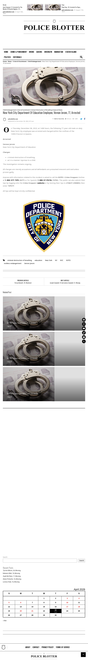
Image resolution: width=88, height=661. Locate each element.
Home (5, 61)
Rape (63, 5)
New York (48, 260)
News (10, 61)
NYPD (68, 260)
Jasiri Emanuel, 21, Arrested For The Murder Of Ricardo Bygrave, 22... (12, 8)
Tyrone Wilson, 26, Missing (12, 570)
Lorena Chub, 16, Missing (11, 582)
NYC (61, 260)
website (40, 183)
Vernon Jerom (29, 263)
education (38, 260)
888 (41, 180)
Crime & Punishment (19, 61)
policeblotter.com (8, 12)
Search (5, 557)
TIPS (17, 180)
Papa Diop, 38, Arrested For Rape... (71, 7)
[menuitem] (6, 51)
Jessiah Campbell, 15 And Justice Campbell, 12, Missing (65, 283)
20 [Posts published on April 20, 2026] (21, 611)
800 (8, 180)
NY (56, 260)
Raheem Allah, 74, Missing (11, 573)
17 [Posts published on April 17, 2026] (67, 607)
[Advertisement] (10, 27)
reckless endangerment (12, 263)
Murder (4, 5)
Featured (55, 110)
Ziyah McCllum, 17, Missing (12, 576)
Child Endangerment (34, 61)
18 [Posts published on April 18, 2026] (79, 607)
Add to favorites (59, 119)
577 (12, 180)
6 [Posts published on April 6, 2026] (20, 602)
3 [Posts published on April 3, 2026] (67, 598)
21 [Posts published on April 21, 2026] (32, 611)
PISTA (49, 180)
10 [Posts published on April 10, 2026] (67, 602)
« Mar (5, 621)
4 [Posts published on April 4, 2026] (79, 598)
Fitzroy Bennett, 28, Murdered (23, 283)
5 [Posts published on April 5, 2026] (9, 602)
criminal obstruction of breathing (19, 260)
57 (45, 180)
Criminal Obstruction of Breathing (41, 110)
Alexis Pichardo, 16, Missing (12, 579)
